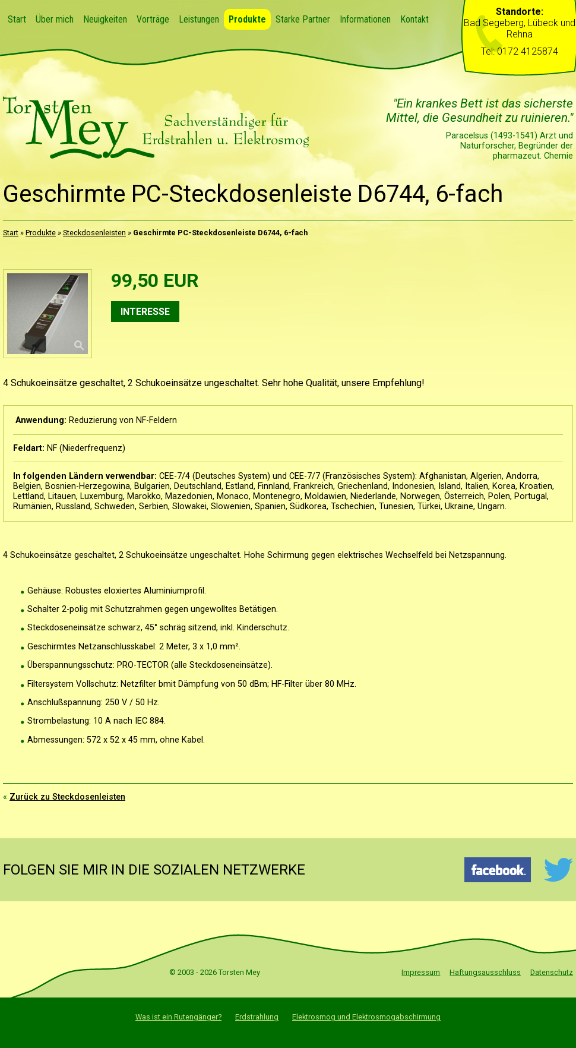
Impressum (420, 972)
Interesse (145, 311)
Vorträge (153, 19)
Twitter (558, 869)
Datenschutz (551, 972)
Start (17, 19)
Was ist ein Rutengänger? (178, 1016)
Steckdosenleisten (94, 232)
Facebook (497, 869)
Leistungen (199, 19)
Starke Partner (303, 19)
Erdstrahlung (256, 1016)
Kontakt (414, 19)
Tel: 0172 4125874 (519, 51)
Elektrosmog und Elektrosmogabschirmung (366, 1016)
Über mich (55, 19)
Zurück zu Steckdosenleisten (67, 797)
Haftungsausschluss (485, 972)
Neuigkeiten (105, 19)
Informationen (365, 19)
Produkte (247, 19)
